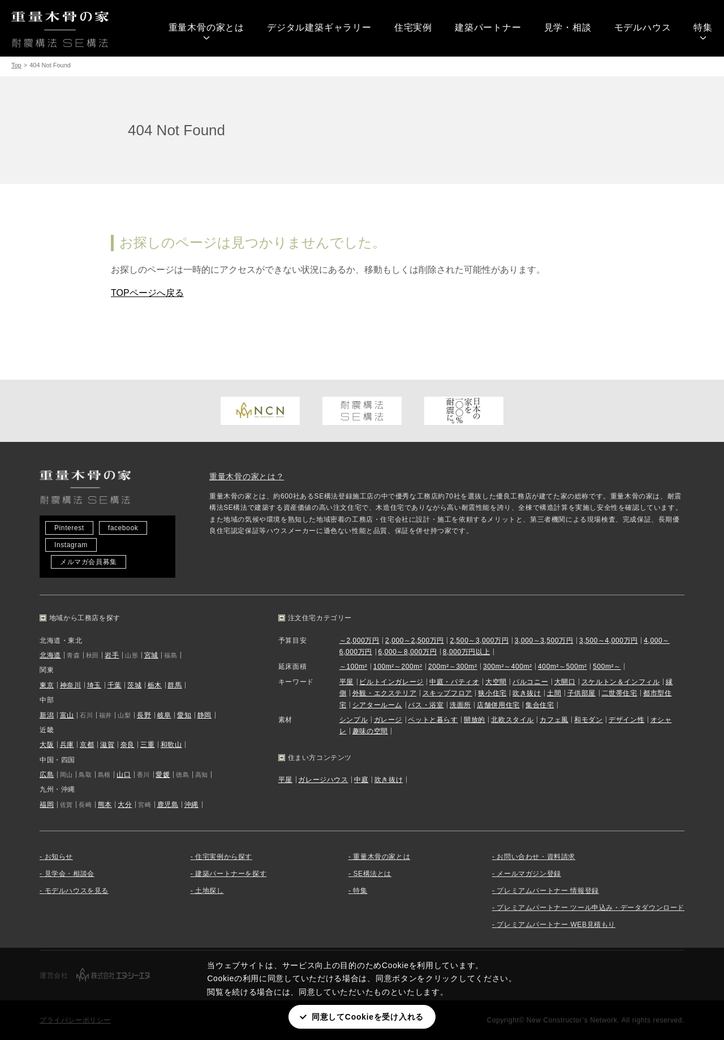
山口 (124, 775)
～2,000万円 (359, 640)
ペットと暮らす (433, 720)
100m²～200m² (398, 667)
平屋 (346, 682)
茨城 (134, 685)
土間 (554, 693)
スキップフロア (447, 693)
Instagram (71, 545)
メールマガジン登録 (529, 874)
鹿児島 (168, 805)
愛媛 (163, 775)
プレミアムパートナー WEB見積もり (556, 925)
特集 (703, 27)
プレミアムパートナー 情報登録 (547, 891)
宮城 (151, 655)
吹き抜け (526, 693)
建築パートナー (488, 27)
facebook (123, 528)
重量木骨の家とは (206, 27)
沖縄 (191, 805)
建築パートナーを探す (230, 874)
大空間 (496, 682)
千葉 (114, 685)
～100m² (353, 667)
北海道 (50, 655)
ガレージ (388, 720)
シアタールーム (377, 705)
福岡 (47, 805)
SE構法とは (372, 874)
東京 (47, 685)
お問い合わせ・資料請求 (536, 857)
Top (16, 65)
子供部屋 (581, 693)
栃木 (155, 685)
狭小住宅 (492, 693)
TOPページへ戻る (147, 293)
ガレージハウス (323, 780)
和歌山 (171, 745)
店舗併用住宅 (498, 705)
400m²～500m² (562, 667)
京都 (87, 745)
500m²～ (607, 667)
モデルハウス (642, 27)
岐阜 (164, 715)
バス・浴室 (425, 705)
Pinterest (69, 528)
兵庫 (67, 745)
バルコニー (530, 682)
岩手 (112, 655)
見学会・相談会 (69, 874)
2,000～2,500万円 (414, 640)
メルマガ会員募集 (88, 562)
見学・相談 (568, 27)
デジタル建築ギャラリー (319, 27)
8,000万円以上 (466, 652)
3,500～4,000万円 (608, 640)
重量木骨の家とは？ (246, 476)
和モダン (588, 720)
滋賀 (107, 745)
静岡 (204, 715)
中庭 (361, 780)
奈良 (127, 745)
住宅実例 (413, 27)
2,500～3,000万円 (479, 640)
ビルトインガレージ (391, 682)
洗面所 (460, 705)
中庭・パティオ (454, 682)
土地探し (209, 891)
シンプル (353, 720)
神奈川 (70, 685)
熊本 (105, 805)
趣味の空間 (370, 731)
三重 (147, 745)
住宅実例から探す (223, 857)
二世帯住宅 (619, 693)
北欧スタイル (512, 720)
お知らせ (59, 857)
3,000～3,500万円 (544, 640)
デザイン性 (626, 720)
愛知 (184, 715)
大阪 (47, 745)
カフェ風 (554, 720)
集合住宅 (539, 705)
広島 (47, 775)
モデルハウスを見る (77, 891)
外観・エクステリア (384, 693)
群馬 (174, 685)
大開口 (565, 682)
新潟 (47, 715)
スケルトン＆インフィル (620, 682)
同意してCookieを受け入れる (368, 1016)
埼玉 (94, 685)
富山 (67, 715)
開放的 (474, 720)
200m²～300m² (452, 667)
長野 (144, 715)
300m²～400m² (507, 667)
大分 (125, 805)
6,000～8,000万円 (407, 652)
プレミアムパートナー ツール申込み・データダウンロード (590, 908)
